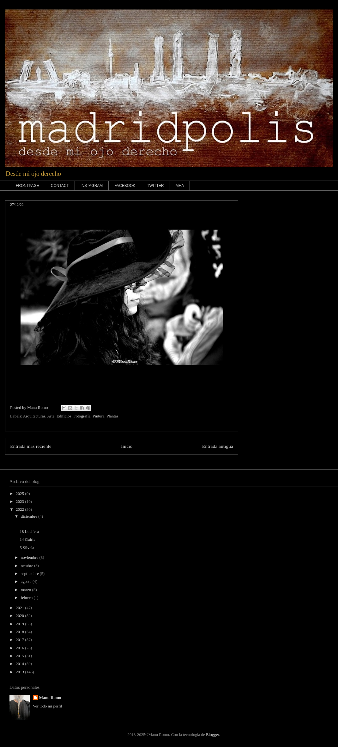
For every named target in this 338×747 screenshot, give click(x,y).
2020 (20, 615)
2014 (20, 663)
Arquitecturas (34, 416)
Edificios (64, 416)
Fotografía (81, 416)
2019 (20, 623)
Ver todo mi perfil (47, 706)
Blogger (212, 734)
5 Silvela (27, 547)
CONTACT (60, 185)
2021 (20, 607)
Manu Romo (50, 697)
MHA (180, 185)
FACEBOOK (124, 185)
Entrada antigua (217, 446)
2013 (20, 672)
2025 (20, 493)
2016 (20, 647)
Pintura (99, 416)
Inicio (126, 446)
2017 (20, 639)
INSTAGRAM (92, 185)
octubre (27, 565)
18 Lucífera (29, 531)
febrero (27, 597)
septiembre (30, 573)
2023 (20, 501)
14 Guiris (27, 539)
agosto (27, 581)
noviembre (30, 557)
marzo (26, 589)
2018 (20, 631)
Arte (50, 416)
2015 (20, 655)
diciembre (29, 516)
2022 (20, 509)
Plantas (112, 416)
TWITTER (155, 185)
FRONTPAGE (27, 185)
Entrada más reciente (30, 446)
